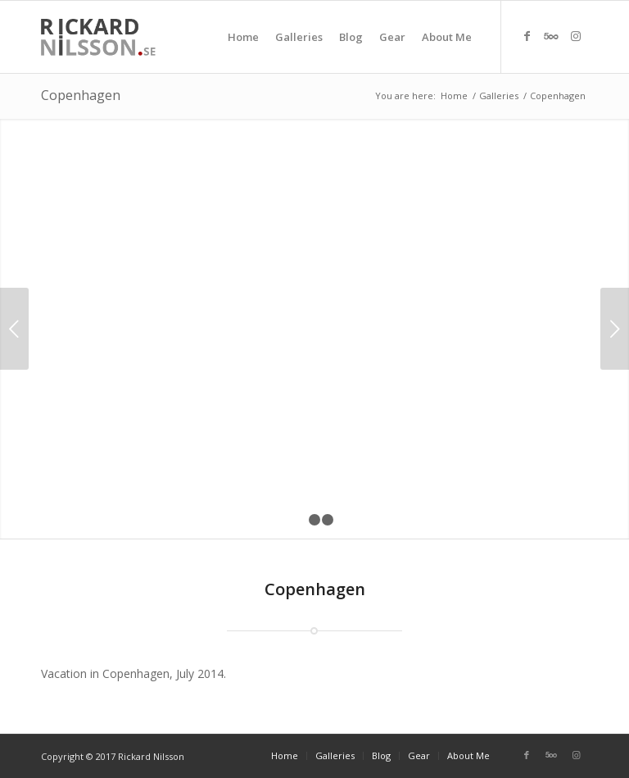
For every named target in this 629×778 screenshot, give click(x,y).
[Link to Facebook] (526, 36)
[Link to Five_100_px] (551, 36)
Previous (14, 329)
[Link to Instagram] (575, 36)
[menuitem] (243, 37)
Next (614, 329)
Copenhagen (80, 95)
